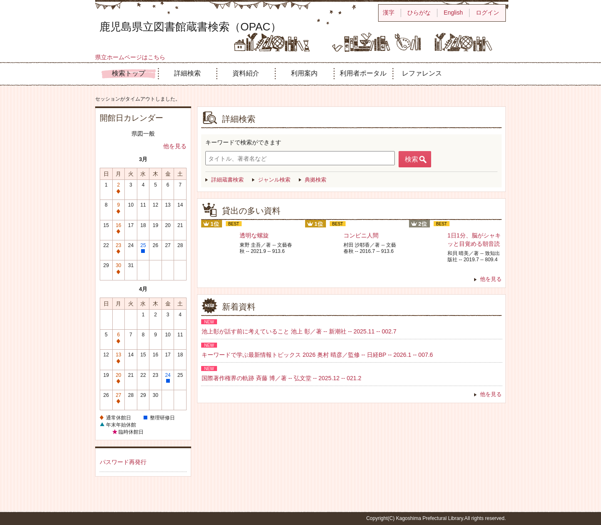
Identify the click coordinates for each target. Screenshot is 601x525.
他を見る (175, 146)
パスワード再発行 (123, 462)
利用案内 (304, 73)
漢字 (388, 12)
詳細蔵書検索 (227, 180)
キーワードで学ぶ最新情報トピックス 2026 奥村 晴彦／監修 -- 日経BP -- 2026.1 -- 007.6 (317, 354)
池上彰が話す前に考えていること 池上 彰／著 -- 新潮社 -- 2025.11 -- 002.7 (299, 331)
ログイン (487, 12)
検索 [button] (411, 159)
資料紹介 (245, 73)
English (453, 12)
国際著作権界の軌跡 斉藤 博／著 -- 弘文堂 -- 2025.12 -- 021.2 (281, 378)
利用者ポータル (363, 73)
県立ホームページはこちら (130, 57)
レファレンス (422, 73)
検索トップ (128, 73)
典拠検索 (315, 180)
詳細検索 (187, 73)
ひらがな (419, 12)
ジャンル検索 (274, 180)
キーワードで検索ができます (243, 142)
